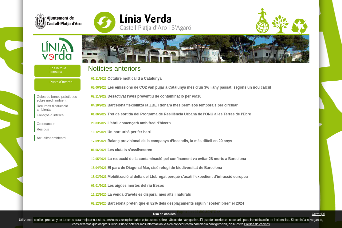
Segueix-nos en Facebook (38, 150)
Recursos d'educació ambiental (52, 107)
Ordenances (46, 124)
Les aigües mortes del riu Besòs (136, 185)
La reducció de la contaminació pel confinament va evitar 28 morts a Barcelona (177, 159)
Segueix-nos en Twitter (48, 150)
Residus (43, 129)
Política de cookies (256, 224)
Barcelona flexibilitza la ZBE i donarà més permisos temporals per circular (173, 105)
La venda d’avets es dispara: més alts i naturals (149, 194)
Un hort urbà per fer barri (129, 132)
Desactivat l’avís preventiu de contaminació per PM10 (154, 96)
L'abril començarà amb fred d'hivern (139, 123)
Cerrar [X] (318, 214)
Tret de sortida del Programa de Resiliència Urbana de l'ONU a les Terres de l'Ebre (179, 114)
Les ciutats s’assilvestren (130, 150)
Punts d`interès (61, 82)
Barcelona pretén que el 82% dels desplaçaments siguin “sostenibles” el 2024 (176, 203)
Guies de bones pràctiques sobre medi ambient (57, 98)
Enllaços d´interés (50, 115)
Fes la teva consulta (58, 70)
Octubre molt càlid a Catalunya (135, 78)
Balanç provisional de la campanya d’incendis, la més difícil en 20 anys (170, 141)
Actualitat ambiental (51, 138)
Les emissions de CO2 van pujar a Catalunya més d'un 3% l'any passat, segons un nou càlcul (189, 87)
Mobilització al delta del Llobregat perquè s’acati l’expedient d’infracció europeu (178, 176)
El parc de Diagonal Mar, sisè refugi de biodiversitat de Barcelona (165, 168)
